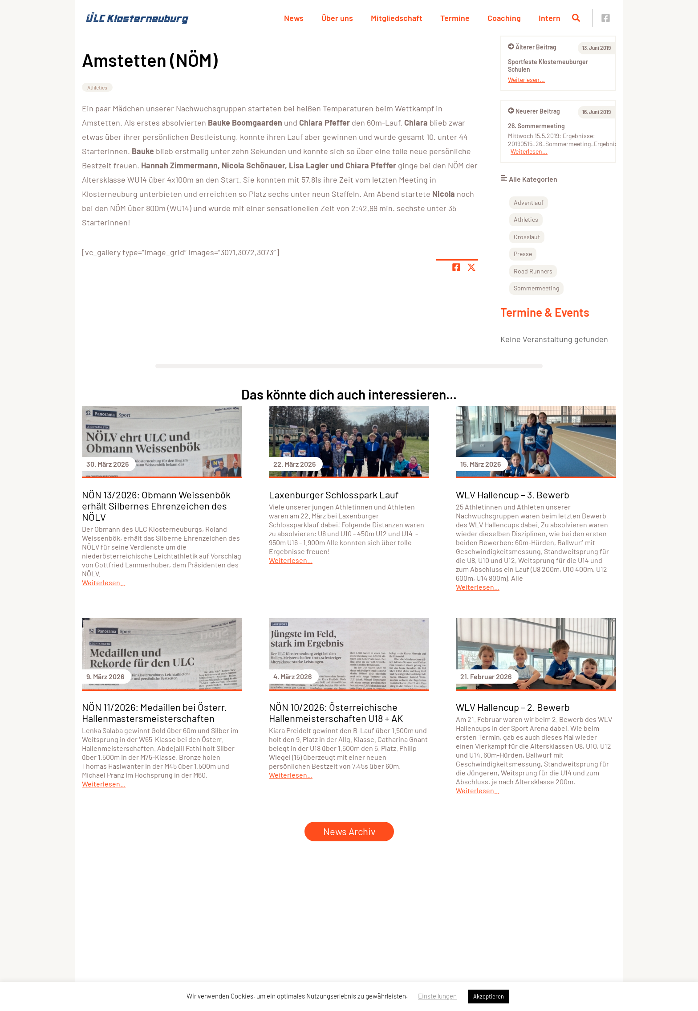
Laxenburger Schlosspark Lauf (334, 494)
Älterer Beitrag (532, 47)
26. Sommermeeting (536, 126)
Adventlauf (529, 202)
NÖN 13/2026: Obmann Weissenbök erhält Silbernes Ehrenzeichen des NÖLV (156, 505)
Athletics (97, 87)
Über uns (337, 18)
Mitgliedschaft (396, 18)
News (294, 18)
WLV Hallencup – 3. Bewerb (512, 494)
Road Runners (533, 271)
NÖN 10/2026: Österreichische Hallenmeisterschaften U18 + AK (336, 712)
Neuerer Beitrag (534, 111)
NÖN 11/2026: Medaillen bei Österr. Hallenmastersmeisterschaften (154, 712)
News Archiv (349, 831)
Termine (455, 18)
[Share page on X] (471, 267)
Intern (549, 18)
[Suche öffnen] (576, 18)
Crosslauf (527, 237)
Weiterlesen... (526, 79)
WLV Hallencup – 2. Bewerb (513, 707)
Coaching (504, 18)
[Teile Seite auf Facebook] (456, 267)
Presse (523, 253)
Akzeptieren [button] (488, 996)
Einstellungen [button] (437, 996)
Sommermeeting (536, 288)
